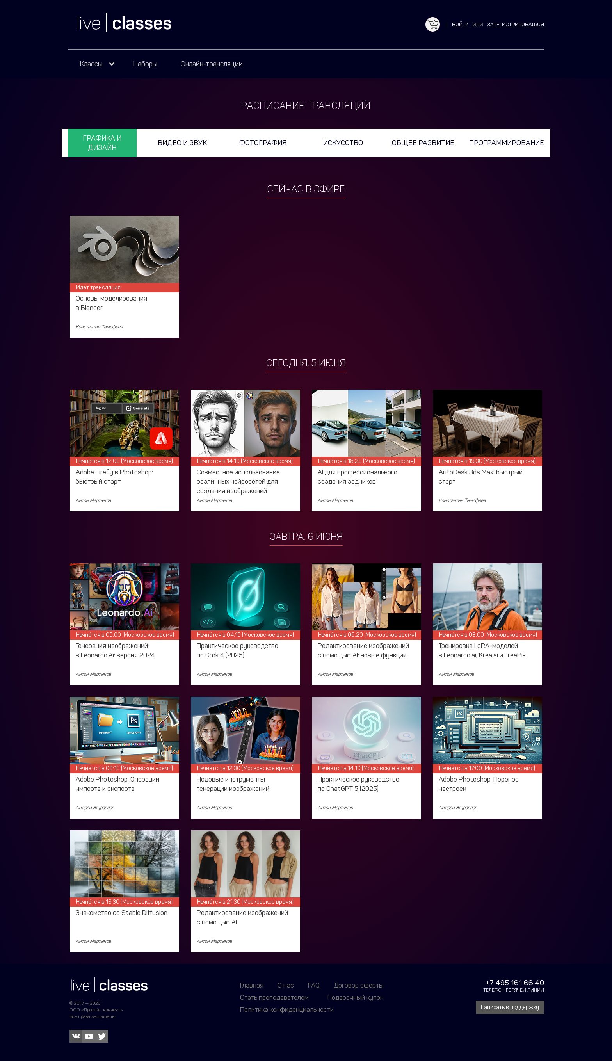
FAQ (314, 985)
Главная (251, 985)
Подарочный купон (355, 997)
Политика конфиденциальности (287, 1009)
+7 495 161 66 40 (515, 982)
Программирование (506, 143)
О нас (286, 985)
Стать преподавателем (274, 997)
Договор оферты (359, 985)
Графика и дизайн (102, 143)
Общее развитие (423, 143)
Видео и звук (182, 143)
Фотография (262, 143)
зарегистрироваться (515, 24)
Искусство (343, 143)
